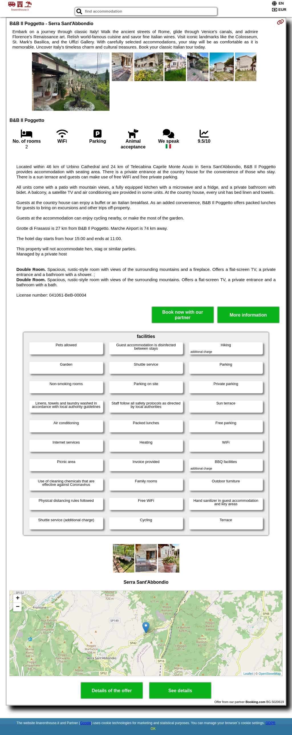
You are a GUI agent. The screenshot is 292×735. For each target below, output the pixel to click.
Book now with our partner (182, 315)
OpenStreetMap (270, 673)
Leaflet (248, 673)
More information (248, 315)
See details (180, 690)
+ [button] (17, 598)
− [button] (17, 607)
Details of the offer (112, 690)
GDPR (270, 723)
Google (85, 723)
